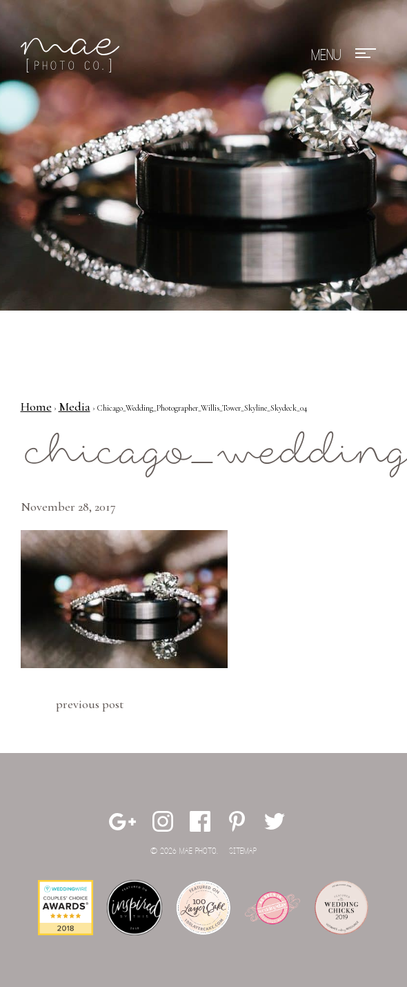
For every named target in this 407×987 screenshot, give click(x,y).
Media (74, 406)
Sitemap (243, 851)
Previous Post (89, 704)
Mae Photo (72, 55)
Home (36, 406)
